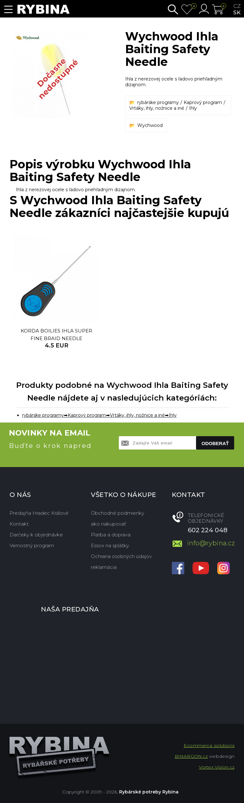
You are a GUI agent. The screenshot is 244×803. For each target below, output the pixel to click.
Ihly (193, 108)
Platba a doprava (111, 535)
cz (237, 6)
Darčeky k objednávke (36, 535)
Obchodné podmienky (117, 513)
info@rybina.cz (210, 543)
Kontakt (19, 524)
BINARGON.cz (191, 756)
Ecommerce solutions (209, 745)
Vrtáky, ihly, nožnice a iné (156, 108)
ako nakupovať (108, 524)
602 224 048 (207, 530)
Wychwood (150, 125)
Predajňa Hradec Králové (39, 513)
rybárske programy (158, 102)
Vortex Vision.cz (216, 767)
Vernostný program (32, 545)
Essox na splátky (110, 545)
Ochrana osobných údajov (121, 556)
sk (237, 12)
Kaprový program (203, 102)
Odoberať (215, 443)
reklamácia (104, 567)
